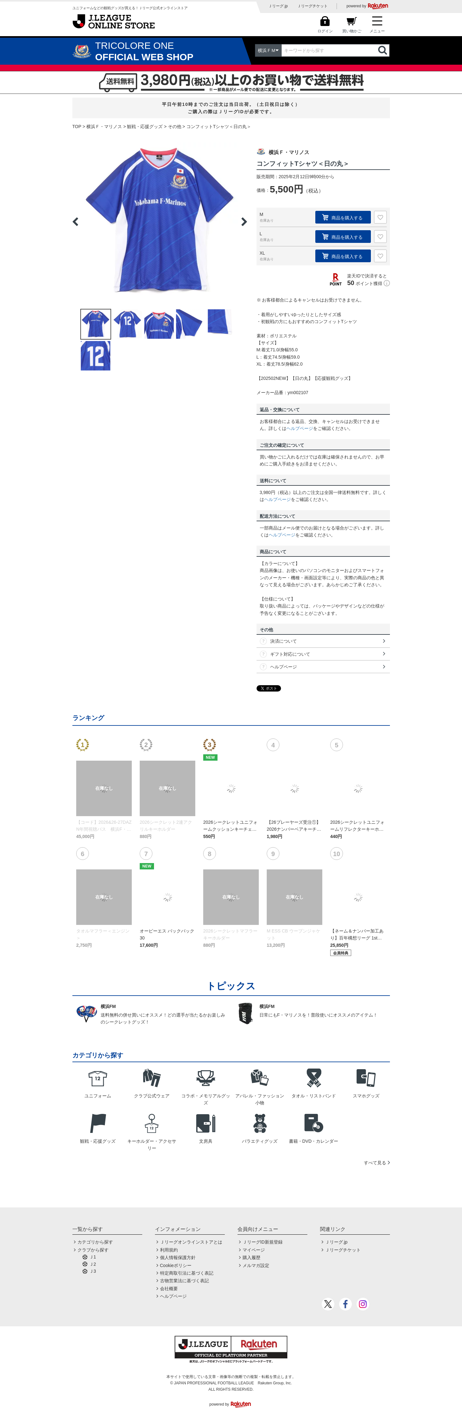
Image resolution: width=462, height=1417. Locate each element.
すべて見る (375, 1162)
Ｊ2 (92, 1264)
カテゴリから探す (95, 1242)
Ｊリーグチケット (312, 6)
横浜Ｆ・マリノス (104, 126)
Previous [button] (75, 221)
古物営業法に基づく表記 (184, 1280)
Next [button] (244, 221)
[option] (159, 221)
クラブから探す (93, 1249)
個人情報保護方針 (178, 1257)
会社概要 (169, 1288)
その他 (174, 126)
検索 (383, 50)
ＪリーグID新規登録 (263, 1242)
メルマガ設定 (256, 1265)
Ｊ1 (92, 1256)
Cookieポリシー (176, 1265)
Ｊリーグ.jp (278, 6)
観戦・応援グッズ (145, 126)
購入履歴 (251, 1257)
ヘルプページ (299, 428)
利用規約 (169, 1249)
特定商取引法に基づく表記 (186, 1273)
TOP (77, 126)
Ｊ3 (92, 1271)
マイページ (254, 1249)
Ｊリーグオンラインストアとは (191, 1242)
